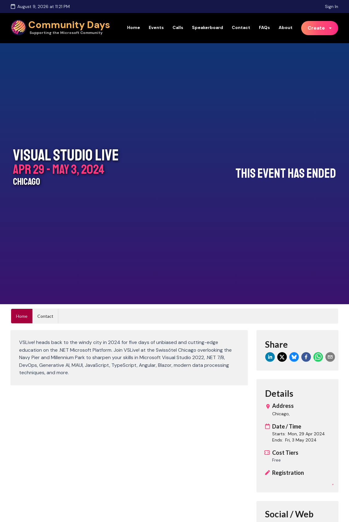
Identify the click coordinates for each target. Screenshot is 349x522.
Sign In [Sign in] (331, 6)
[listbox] (320, 28)
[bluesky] (294, 357)
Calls (177, 27)
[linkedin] (270, 357)
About (286, 27)
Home (133, 27)
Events (156, 27)
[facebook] (306, 357)
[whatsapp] (318, 357)
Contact (241, 27)
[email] (330, 357)
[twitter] (282, 357)
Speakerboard (207, 27)
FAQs (264, 27)
